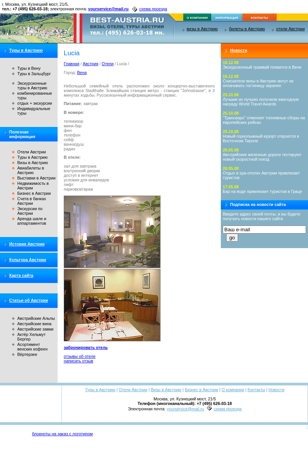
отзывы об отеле (80, 356)
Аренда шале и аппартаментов (31, 221)
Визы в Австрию (32, 162)
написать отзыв (78, 361)
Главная (71, 63)
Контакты (256, 389)
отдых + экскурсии (34, 103)
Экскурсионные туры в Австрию (32, 85)
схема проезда (153, 9)
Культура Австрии (27, 259)
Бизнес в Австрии (34, 193)
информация (226, 18)
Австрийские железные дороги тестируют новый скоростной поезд (262, 156)
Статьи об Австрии (28, 300)
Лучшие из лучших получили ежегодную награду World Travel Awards (261, 101)
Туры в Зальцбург (34, 73)
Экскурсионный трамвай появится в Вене (262, 67)
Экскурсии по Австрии (30, 211)
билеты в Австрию (247, 28)
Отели (108, 63)
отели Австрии (290, 28)
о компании (197, 18)
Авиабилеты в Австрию (30, 170)
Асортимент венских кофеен (32, 346)
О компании (233, 389)
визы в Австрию (202, 28)
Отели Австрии (31, 152)
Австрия (90, 63)
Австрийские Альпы (36, 318)
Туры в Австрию (26, 50)
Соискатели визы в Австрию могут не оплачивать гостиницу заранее (258, 83)
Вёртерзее (27, 354)
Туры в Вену (29, 68)
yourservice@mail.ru (108, 9)
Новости (238, 50)
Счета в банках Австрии (31, 201)
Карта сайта (21, 275)
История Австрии (27, 244)
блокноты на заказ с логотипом (62, 433)
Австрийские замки (35, 329)
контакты (259, 18)
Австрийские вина (34, 323)
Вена (82, 72)
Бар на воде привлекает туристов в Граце (262, 191)
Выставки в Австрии (36, 178)
